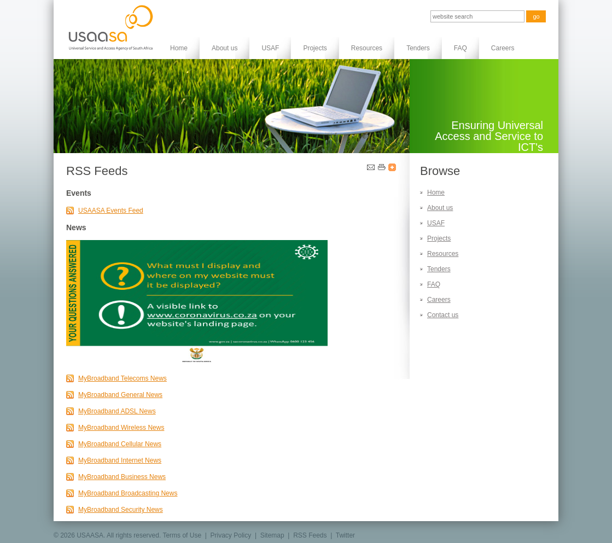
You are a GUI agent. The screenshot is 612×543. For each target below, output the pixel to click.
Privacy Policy (231, 535)
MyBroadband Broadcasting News (127, 493)
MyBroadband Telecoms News (122, 378)
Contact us (442, 315)
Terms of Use (181, 535)
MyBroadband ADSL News (117, 411)
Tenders (418, 48)
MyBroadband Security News (120, 509)
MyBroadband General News (120, 395)
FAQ (460, 48)
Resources (366, 48)
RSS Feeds (310, 535)
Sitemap (272, 535)
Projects (315, 48)
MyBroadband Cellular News (119, 444)
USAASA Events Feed (110, 210)
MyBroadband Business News (122, 477)
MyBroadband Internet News (119, 460)
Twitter (345, 535)
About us (224, 48)
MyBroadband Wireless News (121, 427)
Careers (503, 48)
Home (179, 48)
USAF (270, 48)
